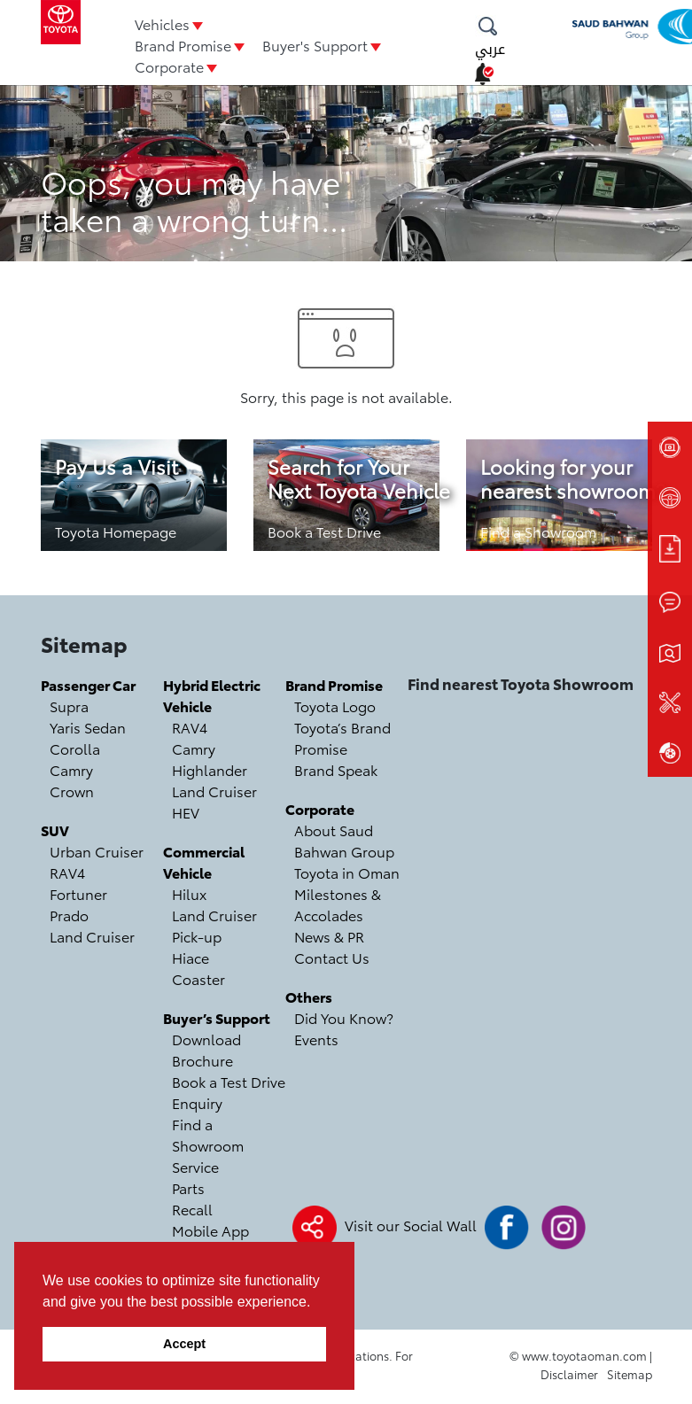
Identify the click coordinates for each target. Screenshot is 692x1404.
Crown (72, 790)
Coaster (198, 978)
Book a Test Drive (324, 531)
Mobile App (210, 1230)
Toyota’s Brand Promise (342, 737)
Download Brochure (206, 1049)
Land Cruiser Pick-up (214, 925)
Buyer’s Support (216, 1017)
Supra (69, 705)
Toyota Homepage (115, 531)
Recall (192, 1208)
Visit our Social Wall (411, 1224)
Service (195, 1166)
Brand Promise (183, 45)
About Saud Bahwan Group (344, 840)
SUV (55, 829)
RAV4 (67, 872)
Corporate (169, 66)
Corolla (75, 748)
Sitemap (629, 1374)
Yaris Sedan (88, 727)
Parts (188, 1187)
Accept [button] (184, 1344)
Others (308, 996)
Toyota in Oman (347, 872)
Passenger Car (88, 684)
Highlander (209, 769)
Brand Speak (335, 769)
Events (316, 1038)
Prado (69, 914)
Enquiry (197, 1102)
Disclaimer (569, 1374)
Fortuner (78, 893)
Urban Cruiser (97, 851)
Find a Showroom (538, 531)
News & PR (329, 936)
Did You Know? (343, 1017)
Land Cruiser (92, 936)
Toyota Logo (335, 705)
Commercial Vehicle (204, 861)
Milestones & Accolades (337, 904)
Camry (71, 769)
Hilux (189, 893)
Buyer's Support (315, 45)
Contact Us (331, 957)
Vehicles (162, 23)
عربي (490, 49)
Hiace (190, 957)
